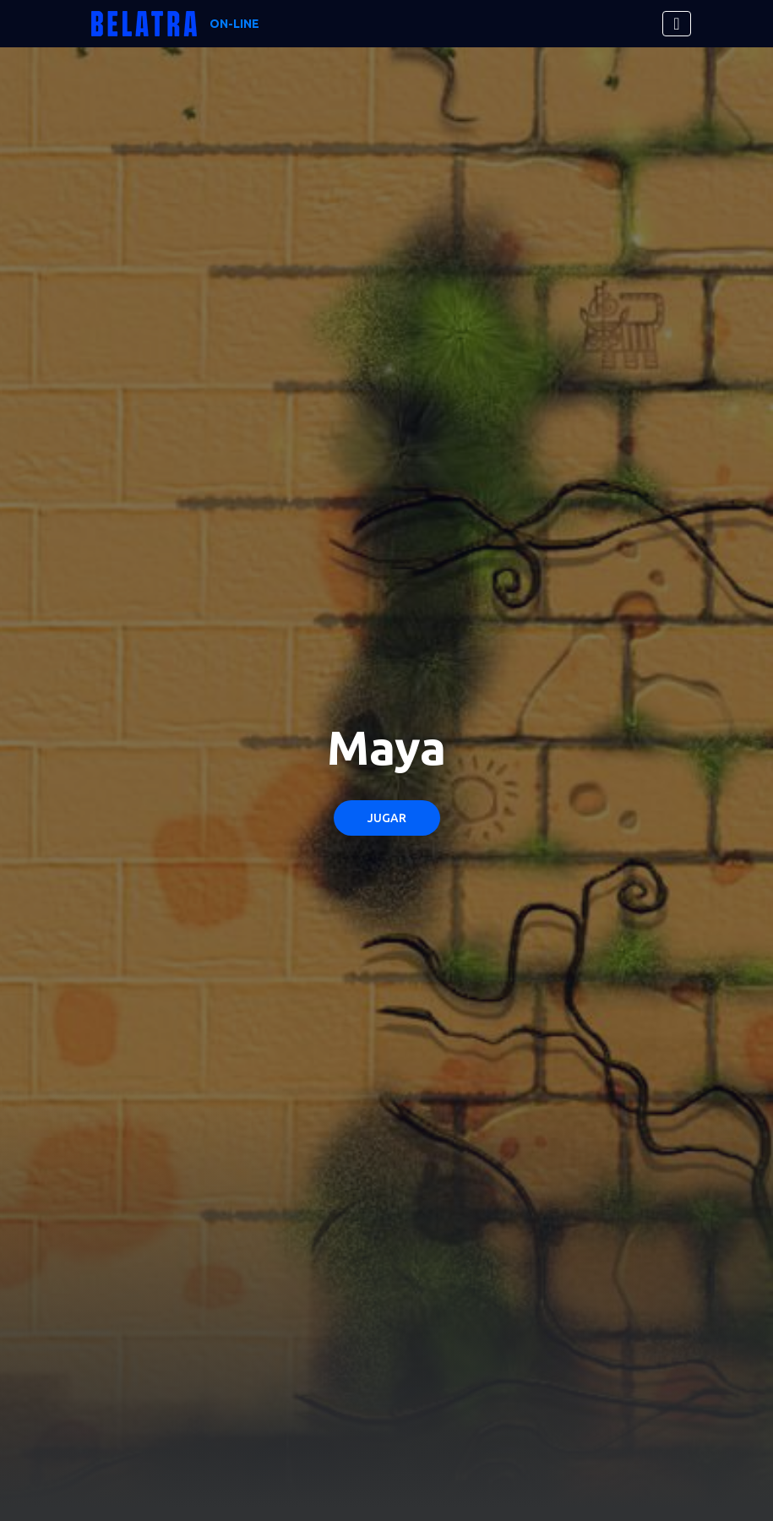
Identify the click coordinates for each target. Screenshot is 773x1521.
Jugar (386, 818)
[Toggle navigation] (676, 23)
